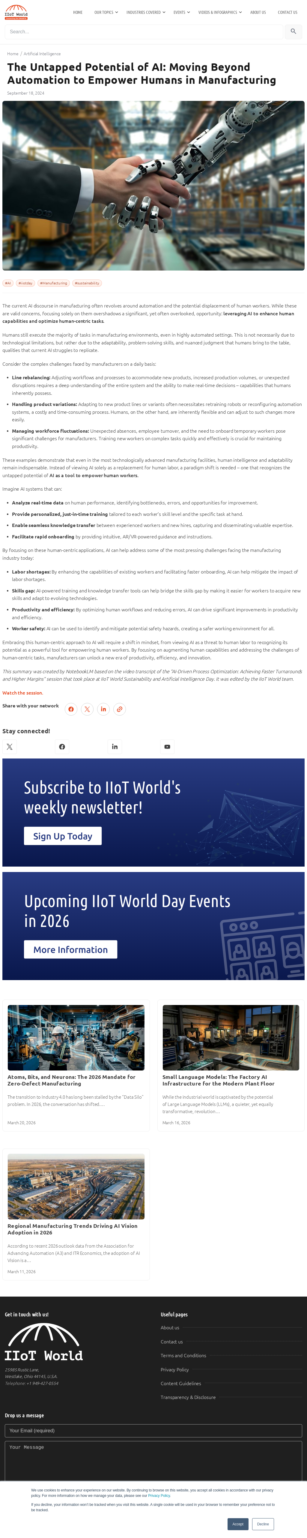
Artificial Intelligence (42, 53)
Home (78, 12)
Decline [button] (263, 1524)
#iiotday (25, 283)
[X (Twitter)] (9, 747)
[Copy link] (119, 709)
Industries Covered (143, 12)
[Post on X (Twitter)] (87, 709)
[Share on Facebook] (71, 709)
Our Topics (103, 12)
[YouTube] (167, 747)
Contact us (287, 12)
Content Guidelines (181, 1383)
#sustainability (87, 283)
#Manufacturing (53, 283)
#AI (8, 283)
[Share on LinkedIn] (103, 709)
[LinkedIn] (115, 747)
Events (179, 12)
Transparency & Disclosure (188, 1397)
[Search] (144, 32)
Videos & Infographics (217, 12)
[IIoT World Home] (75, 1342)
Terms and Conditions (183, 1355)
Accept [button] (238, 1524)
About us (258, 12)
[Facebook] (62, 747)
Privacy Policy (159, 1496)
